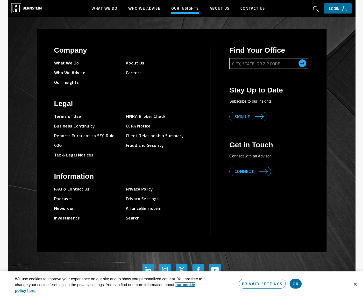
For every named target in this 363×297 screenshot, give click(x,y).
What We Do (104, 8)
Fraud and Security (145, 145)
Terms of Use (67, 116)
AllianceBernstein (144, 208)
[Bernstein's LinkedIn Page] (148, 270)
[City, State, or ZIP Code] (268, 63)
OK (296, 284)
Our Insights (185, 8)
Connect (244, 171)
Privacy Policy (139, 189)
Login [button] (334, 8)
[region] (181, 284)
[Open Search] (316, 9)
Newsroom (65, 208)
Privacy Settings (142, 198)
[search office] (302, 63)
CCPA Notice (138, 126)
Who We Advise (144, 8)
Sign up (242, 116)
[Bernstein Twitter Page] (181, 270)
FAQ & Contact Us (72, 189)
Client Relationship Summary (155, 135)
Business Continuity (74, 126)
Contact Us (252, 8)
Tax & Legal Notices (74, 155)
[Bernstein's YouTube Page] (215, 270)
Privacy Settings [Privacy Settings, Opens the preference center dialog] (262, 284)
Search (133, 218)
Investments (67, 218)
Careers (134, 72)
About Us (219, 8)
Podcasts (63, 198)
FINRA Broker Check (146, 116)
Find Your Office (257, 50)
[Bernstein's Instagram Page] (165, 270)
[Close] (355, 284)
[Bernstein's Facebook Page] (198, 270)
